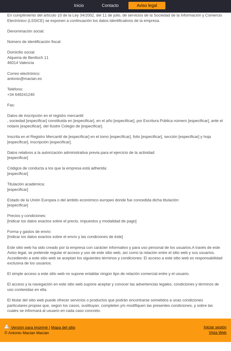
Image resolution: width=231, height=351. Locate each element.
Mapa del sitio (63, 327)
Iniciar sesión (215, 327)
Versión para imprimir (27, 327)
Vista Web (217, 332)
